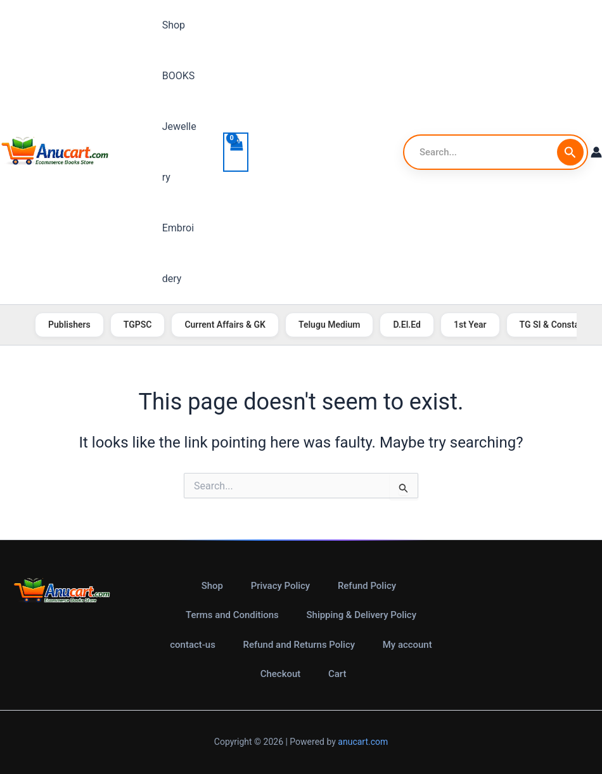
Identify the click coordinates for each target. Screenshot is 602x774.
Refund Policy (366, 585)
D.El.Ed (407, 324)
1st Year (470, 324)
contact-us (193, 644)
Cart (337, 674)
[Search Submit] (570, 152)
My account (407, 644)
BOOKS (176, 76)
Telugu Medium (329, 324)
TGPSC (138, 324)
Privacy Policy (280, 585)
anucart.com (363, 742)
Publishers (69, 324)
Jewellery (179, 151)
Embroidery (179, 253)
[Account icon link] (596, 152)
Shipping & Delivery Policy (361, 615)
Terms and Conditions (232, 615)
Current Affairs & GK (225, 324)
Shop (171, 25)
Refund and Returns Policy (299, 644)
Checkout (280, 674)
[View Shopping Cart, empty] (235, 152)
